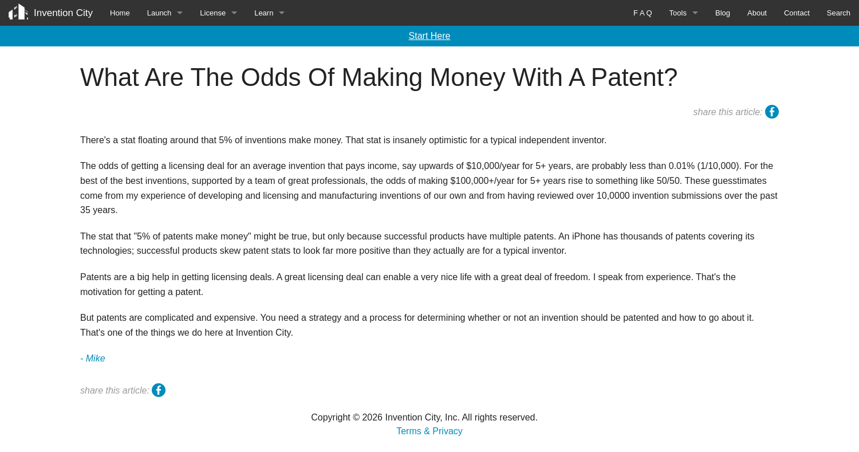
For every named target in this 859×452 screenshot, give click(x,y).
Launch (159, 13)
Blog (722, 13)
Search (838, 13)
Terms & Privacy (429, 431)
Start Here (430, 36)
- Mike (92, 358)
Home (120, 13)
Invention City (63, 12)
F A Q (642, 13)
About (757, 13)
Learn (263, 13)
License (213, 13)
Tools (678, 13)
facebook (772, 113)
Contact (797, 13)
